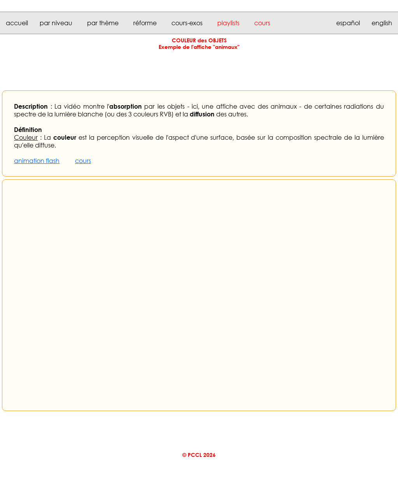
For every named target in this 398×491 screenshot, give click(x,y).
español (348, 23)
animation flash (36, 161)
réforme (145, 23)
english (382, 23)
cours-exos (186, 23)
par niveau (56, 23)
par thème (103, 23)
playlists (228, 23)
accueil (17, 23)
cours (262, 23)
